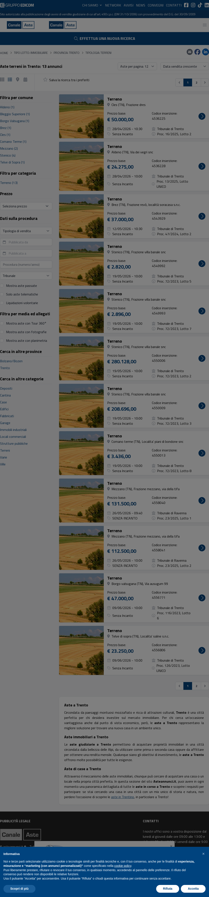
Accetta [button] (193, 888)
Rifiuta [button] (167, 888)
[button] (203, 853)
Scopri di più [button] (19, 888)
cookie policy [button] (122, 865)
